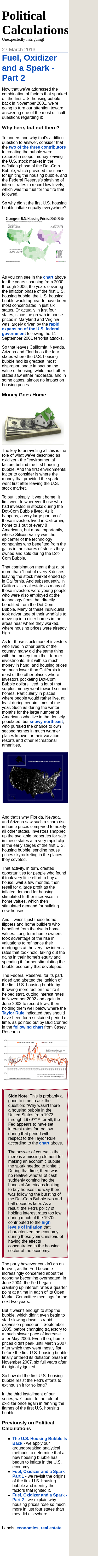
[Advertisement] (50, 1541)
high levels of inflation (29, 1224)
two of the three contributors (37, 147)
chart (48, 277)
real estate (51, 1528)
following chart (28, 1027)
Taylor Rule (13, 1013)
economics (28, 1528)
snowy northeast (46, 721)
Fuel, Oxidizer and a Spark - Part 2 (29, 68)
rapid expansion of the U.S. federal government (31, 329)
